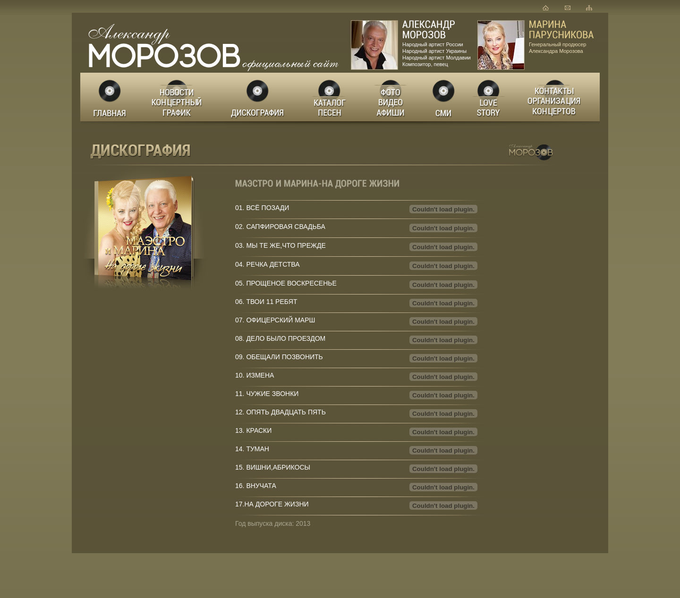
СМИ (444, 97)
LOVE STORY (489, 97)
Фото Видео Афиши (391, 97)
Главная (110, 97)
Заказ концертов (556, 97)
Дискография (258, 97)
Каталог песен (328, 97)
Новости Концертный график (179, 97)
